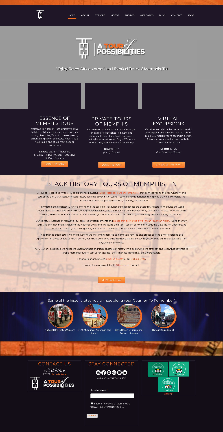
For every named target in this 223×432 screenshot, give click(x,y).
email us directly (115, 259)
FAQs (191, 15)
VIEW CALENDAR (112, 280)
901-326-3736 (138, 259)
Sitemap (168, 394)
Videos (115, 15)
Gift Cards (146, 15)
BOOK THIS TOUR (55, 164)
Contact (177, 15)
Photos (129, 15)
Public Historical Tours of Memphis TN (118, 192)
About (85, 15)
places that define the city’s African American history (141, 220)
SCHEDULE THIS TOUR (168, 164)
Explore (100, 15)
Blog (162, 15)
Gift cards (120, 265)
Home (72, 15)
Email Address (99, 390)
